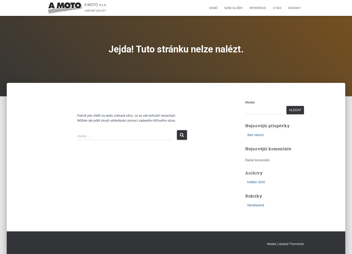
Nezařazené (255, 205)
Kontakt (294, 8)
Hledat (250, 102)
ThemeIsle (296, 244)
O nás (277, 8)
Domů (213, 8)
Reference (258, 8)
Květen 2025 (256, 182)
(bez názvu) (255, 135)
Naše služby (233, 8)
